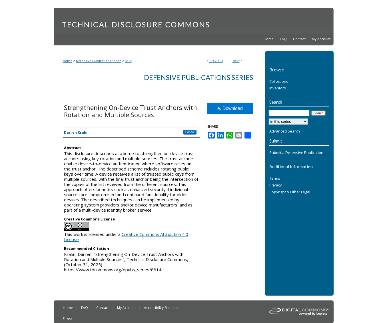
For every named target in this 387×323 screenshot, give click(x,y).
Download (230, 108)
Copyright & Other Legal (289, 192)
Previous (216, 61)
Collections (278, 81)
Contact (103, 307)
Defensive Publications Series (98, 61)
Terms (274, 178)
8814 (128, 61)
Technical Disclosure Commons (194, 20)
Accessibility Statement (162, 307)
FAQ (85, 307)
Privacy (275, 185)
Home (67, 61)
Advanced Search (284, 131)
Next (236, 61)
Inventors (277, 88)
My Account (127, 307)
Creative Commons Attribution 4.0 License (126, 236)
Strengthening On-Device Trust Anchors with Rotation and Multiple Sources (130, 111)
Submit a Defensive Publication (296, 153)
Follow (189, 132)
